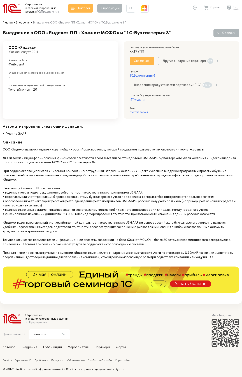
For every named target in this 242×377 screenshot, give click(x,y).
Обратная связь (76, 360)
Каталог (9, 347)
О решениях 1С (23, 360)
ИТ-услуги (137, 100)
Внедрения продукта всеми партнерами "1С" (173, 85)
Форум (121, 347)
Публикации (52, 347)
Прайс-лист (41, 360)
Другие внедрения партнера (188, 61)
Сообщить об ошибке (100, 360)
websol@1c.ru (115, 369)
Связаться (142, 61)
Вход (236, 7)
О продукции (110, 8)
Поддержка (57, 360)
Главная (8, 22)
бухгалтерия (139, 112)
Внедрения (23, 22)
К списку (228, 33)
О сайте (7, 360)
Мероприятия (78, 347)
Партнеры (102, 347)
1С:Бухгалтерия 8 (142, 75)
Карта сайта (122, 360)
